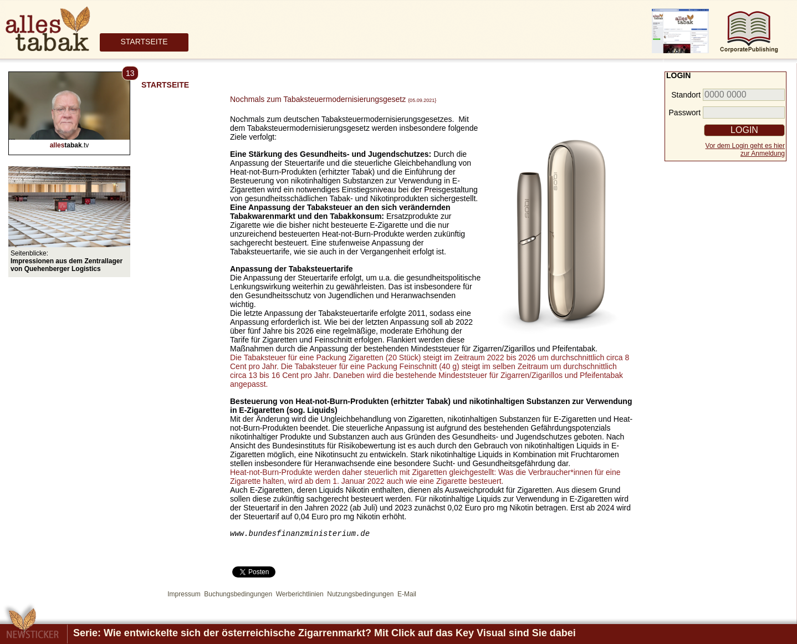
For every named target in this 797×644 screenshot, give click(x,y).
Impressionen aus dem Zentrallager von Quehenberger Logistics (66, 265)
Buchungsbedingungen (238, 596)
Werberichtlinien (300, 596)
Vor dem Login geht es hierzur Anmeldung (745, 149)
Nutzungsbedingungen (360, 596)
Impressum (183, 596)
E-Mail (406, 596)
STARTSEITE (143, 41)
